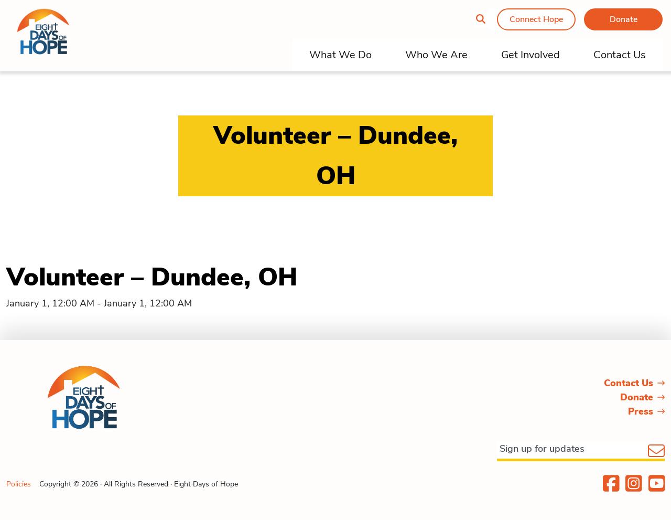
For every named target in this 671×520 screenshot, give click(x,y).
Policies (18, 484)
